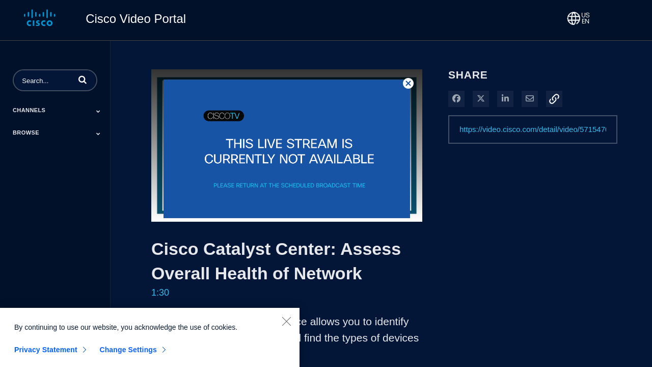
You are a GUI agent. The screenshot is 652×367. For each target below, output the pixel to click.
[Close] (286, 327)
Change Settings (128, 355)
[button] (82, 79)
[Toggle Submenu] (98, 111)
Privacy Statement (45, 355)
